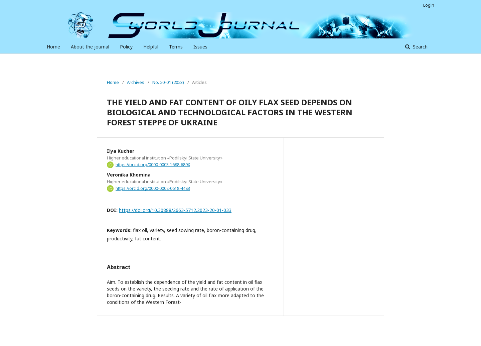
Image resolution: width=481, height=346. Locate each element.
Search (420, 46)
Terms (176, 46)
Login (428, 5)
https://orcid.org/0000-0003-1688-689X (153, 164)
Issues (200, 46)
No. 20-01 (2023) (168, 82)
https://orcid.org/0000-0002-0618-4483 (153, 188)
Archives (135, 82)
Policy (126, 46)
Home (53, 46)
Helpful (150, 46)
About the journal (90, 46)
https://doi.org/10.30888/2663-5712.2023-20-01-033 (175, 210)
